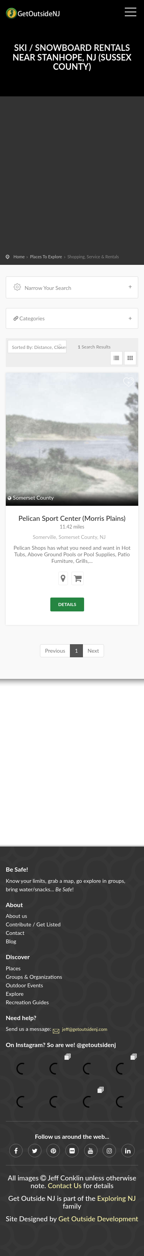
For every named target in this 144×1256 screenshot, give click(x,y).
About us (16, 916)
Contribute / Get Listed (33, 924)
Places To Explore (46, 256)
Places (13, 968)
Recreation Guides (27, 1002)
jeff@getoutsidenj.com (85, 1029)
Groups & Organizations (34, 976)
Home (19, 256)
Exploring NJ (116, 1198)
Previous (55, 650)
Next (93, 650)
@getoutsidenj (96, 1044)
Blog (11, 941)
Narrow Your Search (73, 287)
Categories (73, 318)
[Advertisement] (72, 176)
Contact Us (64, 1185)
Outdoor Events (24, 985)
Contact (15, 932)
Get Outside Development (98, 1218)
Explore (14, 993)
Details (67, 604)
